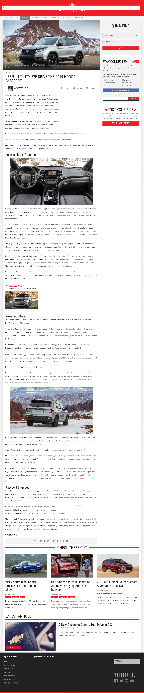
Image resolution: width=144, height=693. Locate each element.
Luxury (46, 18)
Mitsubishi (118, 593)
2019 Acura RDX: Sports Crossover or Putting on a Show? (21, 586)
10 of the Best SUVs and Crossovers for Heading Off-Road (21, 288)
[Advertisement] (80, 109)
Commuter (14, 18)
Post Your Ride (78, 18)
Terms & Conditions (11, 683)
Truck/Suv (24, 18)
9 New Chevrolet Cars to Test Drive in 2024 (86, 625)
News (6, 18)
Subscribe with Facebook (121, 90)
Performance (35, 18)
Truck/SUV (11, 72)
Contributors (9, 665)
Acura (15, 597)
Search (138, 7)
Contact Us (8, 669)
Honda (72, 597)
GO (120, 48)
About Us (7, 672)
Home (6, 662)
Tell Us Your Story (120, 123)
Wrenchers (66, 18)
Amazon (63, 597)
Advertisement (120, 176)
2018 (99, 593)
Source (7, 67)
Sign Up (133, 98)
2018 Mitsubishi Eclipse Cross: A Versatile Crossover (117, 584)
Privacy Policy (9, 679)
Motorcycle (55, 18)
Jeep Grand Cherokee (79, 478)
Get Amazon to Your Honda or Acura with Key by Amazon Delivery (70, 586)
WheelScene (77, 689)
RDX (22, 597)
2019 (8, 597)
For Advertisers (10, 676)
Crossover (108, 593)
